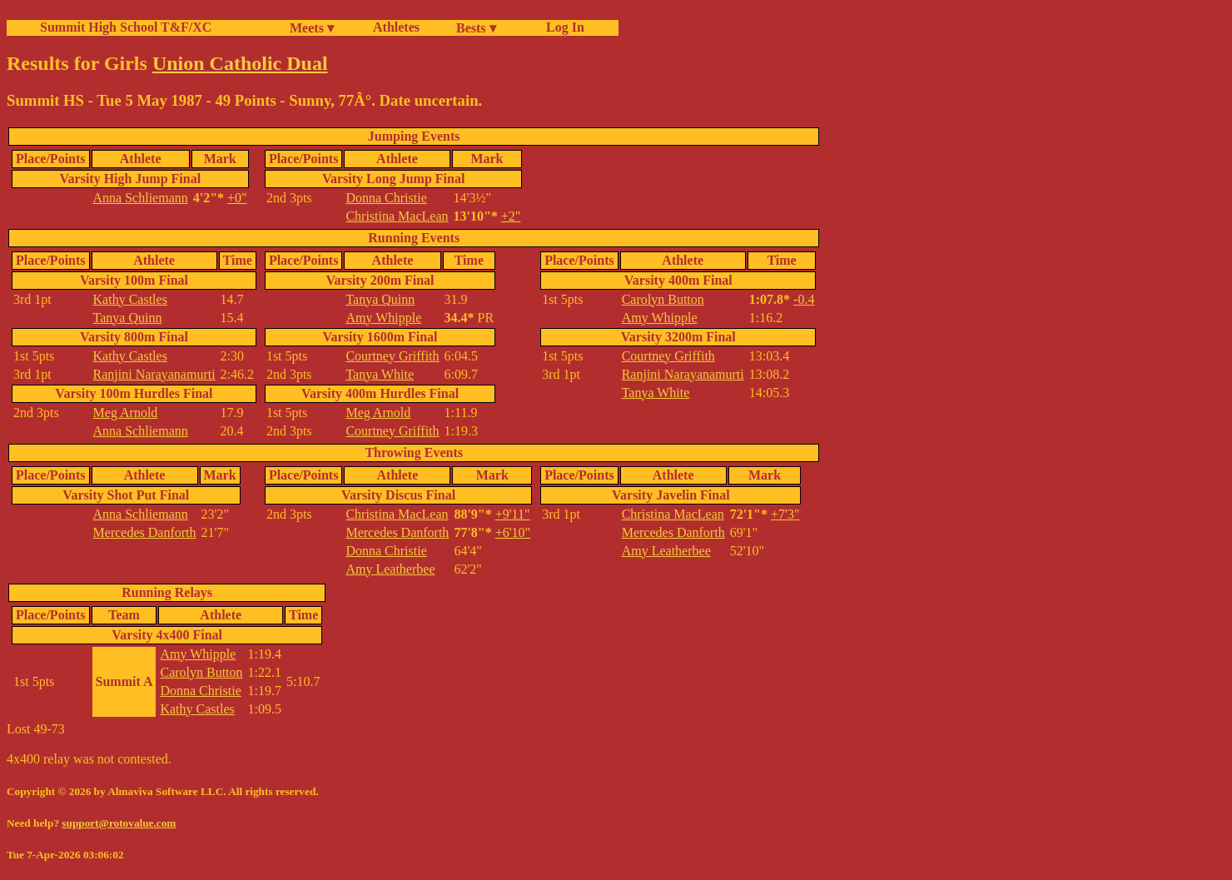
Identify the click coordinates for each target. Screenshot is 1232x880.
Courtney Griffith (392, 356)
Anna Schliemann (140, 198)
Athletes (396, 27)
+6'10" (512, 532)
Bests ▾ (476, 28)
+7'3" (785, 514)
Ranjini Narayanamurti (154, 374)
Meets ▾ (312, 28)
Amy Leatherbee (390, 569)
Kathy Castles (130, 299)
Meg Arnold (125, 412)
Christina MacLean (396, 216)
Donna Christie (385, 198)
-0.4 (803, 299)
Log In (561, 27)
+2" (511, 216)
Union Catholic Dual (240, 63)
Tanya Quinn (127, 318)
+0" (237, 198)
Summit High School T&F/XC (125, 27)
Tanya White (379, 374)
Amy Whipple (383, 318)
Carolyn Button (663, 299)
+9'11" (512, 514)
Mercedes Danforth (144, 532)
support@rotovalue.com (119, 823)
